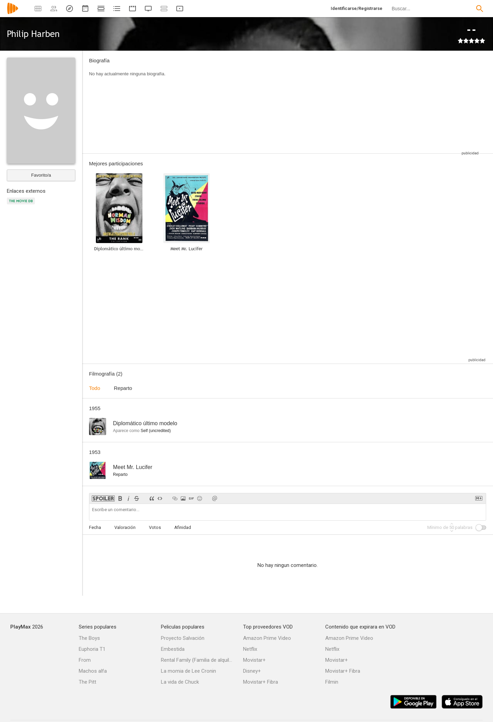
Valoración (125, 527)
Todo (94, 388)
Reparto (123, 388)
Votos (155, 527)
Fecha (95, 527)
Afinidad (182, 527)
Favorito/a (41, 175)
